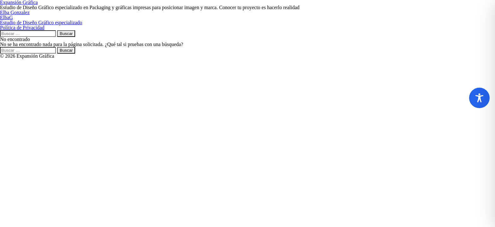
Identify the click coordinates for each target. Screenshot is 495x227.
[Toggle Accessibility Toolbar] (479, 98)
